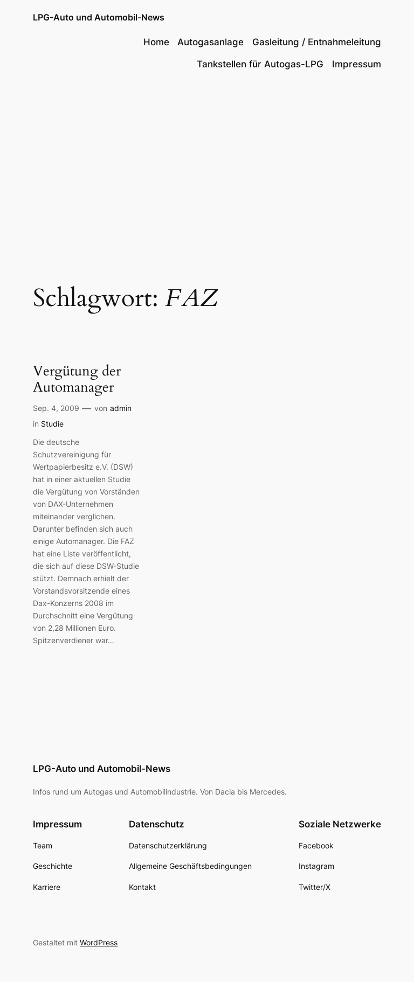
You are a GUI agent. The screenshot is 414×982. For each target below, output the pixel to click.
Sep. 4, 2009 (56, 408)
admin (121, 408)
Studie (52, 423)
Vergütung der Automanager (77, 379)
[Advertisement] (207, 167)
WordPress (99, 942)
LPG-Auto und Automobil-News (98, 17)
